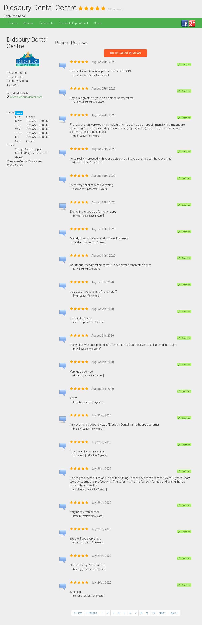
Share (98, 23)
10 (153, 613)
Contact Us (46, 23)
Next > (162, 613)
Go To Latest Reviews (125, 53)
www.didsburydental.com (26, 97)
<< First (77, 613)
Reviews (28, 23)
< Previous (91, 613)
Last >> (174, 613)
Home (13, 23)
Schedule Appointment (73, 23)
